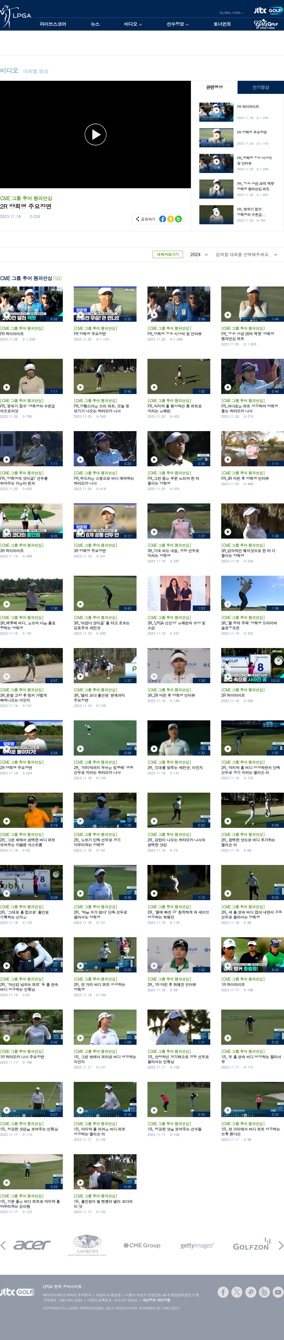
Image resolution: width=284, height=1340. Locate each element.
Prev (3, 1245)
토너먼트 (222, 24)
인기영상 (260, 87)
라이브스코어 (53, 24)
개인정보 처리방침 (156, 1300)
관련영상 (214, 87)
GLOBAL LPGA (230, 13)
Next (281, 1245)
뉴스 (95, 24)
